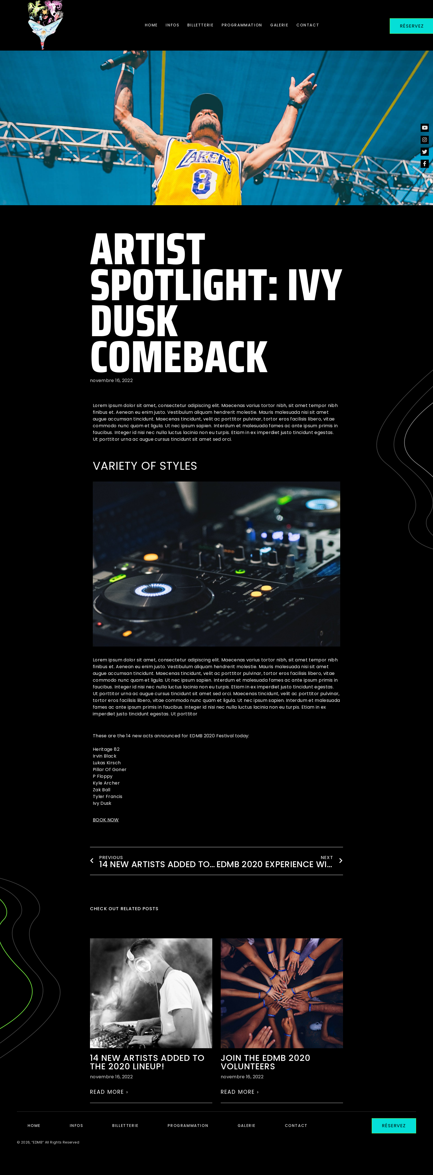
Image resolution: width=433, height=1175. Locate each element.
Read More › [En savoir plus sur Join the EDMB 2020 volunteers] (240, 1100)
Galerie (285, 25)
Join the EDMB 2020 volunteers (265, 1071)
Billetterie (197, 25)
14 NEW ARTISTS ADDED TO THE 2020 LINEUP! (147, 1071)
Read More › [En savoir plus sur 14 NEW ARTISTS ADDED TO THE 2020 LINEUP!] (109, 1100)
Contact (317, 25)
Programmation (243, 25)
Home (141, 25)
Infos (166, 25)
